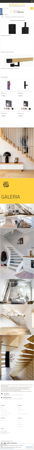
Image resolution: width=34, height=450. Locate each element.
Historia (19, 411)
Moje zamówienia (20, 424)
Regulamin (2, 407)
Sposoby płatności (4, 409)
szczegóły (3, 95)
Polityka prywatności (4, 415)
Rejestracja (19, 422)
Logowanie (19, 420)
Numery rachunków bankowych (23, 413)
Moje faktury (20, 426)
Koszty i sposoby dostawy (5, 411)
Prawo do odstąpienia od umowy (6, 413)
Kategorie (6, 14)
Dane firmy (19, 407)
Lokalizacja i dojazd (21, 409)
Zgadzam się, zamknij (29, 447)
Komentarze (3, 420)
